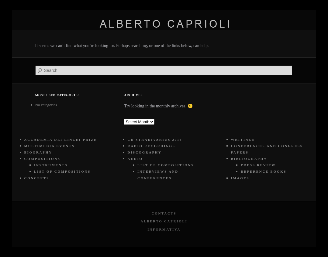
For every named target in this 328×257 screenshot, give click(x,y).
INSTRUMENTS (50, 165)
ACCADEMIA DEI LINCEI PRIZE (60, 139)
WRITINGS (243, 139)
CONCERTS (36, 178)
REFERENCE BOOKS (263, 171)
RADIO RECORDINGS (151, 146)
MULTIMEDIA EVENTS (49, 146)
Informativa (164, 229)
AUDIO (135, 159)
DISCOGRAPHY (145, 152)
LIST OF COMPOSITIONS (62, 171)
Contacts (164, 213)
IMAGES (240, 178)
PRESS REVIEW (258, 165)
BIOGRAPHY (38, 152)
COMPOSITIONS (42, 159)
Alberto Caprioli (163, 221)
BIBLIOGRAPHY (249, 159)
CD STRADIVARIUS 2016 (155, 139)
